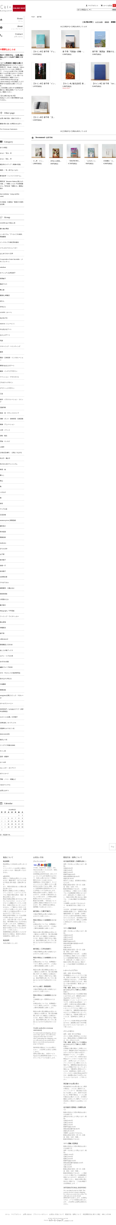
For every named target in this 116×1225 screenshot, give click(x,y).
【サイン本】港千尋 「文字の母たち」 (48, 117)
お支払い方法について (56, 1214)
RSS (103, 1214)
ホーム (7, 1214)
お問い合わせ (27, 1214)
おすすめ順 (99, 22)
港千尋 (39, 17)
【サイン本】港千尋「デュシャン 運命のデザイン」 (54, 51)
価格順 (107, 22)
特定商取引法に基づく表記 (91, 1214)
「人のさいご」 (91, 161)
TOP (33, 17)
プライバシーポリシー (40, 1214)
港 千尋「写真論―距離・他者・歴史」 (78, 51)
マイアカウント (93, 5)
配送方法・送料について (73, 1214)
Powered (58, 1220)
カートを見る (109, 5)
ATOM (108, 1214)
